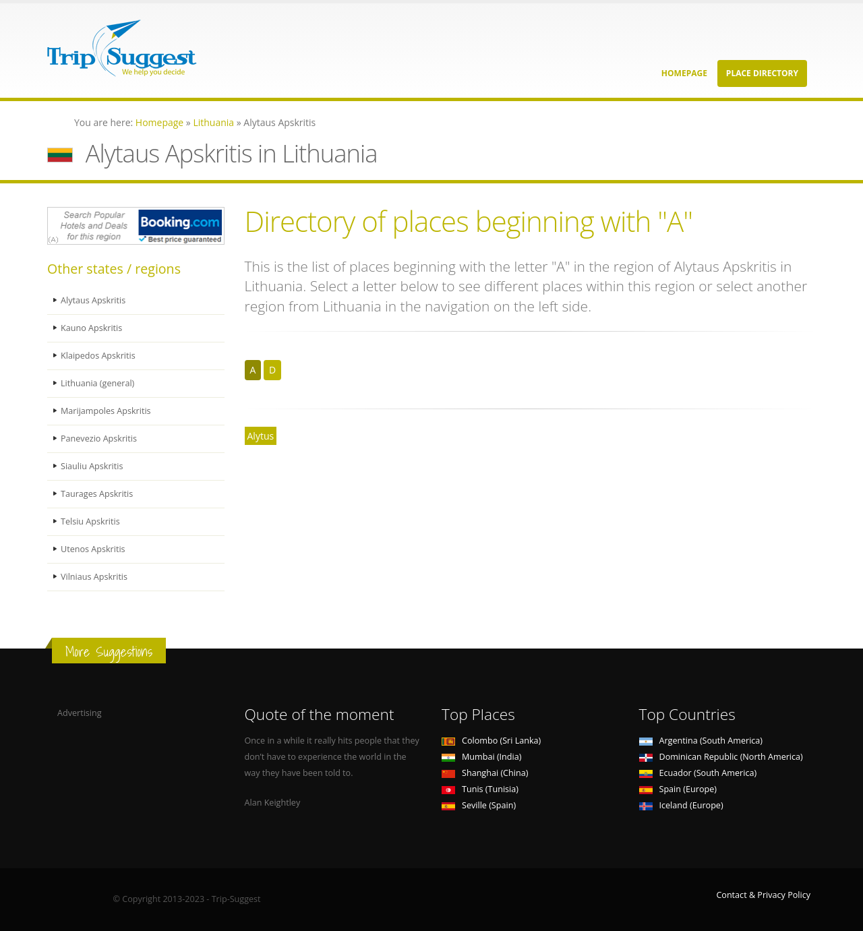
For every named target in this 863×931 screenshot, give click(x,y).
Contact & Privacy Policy (763, 895)
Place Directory (762, 73)
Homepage (684, 73)
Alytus (260, 435)
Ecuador (698, 773)
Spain (678, 789)
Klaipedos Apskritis (98, 355)
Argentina (701, 740)
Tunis (480, 789)
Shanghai (485, 773)
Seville (479, 805)
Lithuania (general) (97, 383)
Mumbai (481, 756)
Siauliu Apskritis (92, 466)
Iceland (681, 805)
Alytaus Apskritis (93, 300)
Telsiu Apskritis (90, 521)
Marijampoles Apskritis (106, 411)
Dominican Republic (721, 756)
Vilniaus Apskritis (94, 576)
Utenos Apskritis (93, 549)
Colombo (491, 740)
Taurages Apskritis (97, 494)
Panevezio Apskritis (99, 438)
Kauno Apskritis (91, 328)
